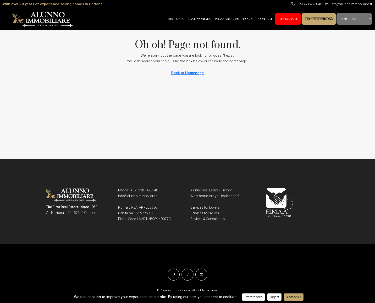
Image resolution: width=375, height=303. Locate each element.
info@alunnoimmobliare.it (137, 196)
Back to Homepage (187, 73)
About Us (175, 19)
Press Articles (227, 19)
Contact (265, 19)
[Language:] (354, 19)
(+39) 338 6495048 (143, 190)
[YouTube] (201, 275)
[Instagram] (187, 275)
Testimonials (199, 19)
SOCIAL (248, 19)
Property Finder (318, 19)
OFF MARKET (288, 19)
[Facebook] (174, 275)
